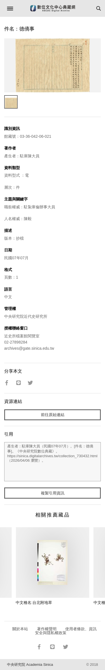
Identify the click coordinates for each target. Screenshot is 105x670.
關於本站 (20, 629)
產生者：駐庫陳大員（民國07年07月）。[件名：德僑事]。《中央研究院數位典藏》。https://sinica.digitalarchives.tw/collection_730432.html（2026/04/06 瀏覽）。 (52, 461)
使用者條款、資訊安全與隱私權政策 (66, 631)
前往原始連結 (52, 414)
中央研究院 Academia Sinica (30, 664)
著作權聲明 (47, 629)
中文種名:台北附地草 (34, 602)
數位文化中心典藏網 (52, 8)
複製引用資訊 (52, 493)
